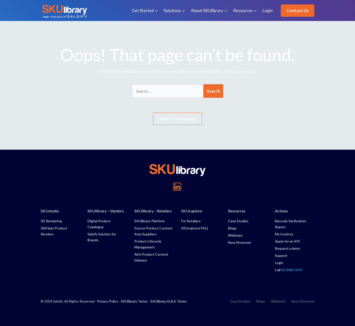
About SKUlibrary (207, 10)
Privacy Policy (107, 301)
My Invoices (284, 234)
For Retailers (191, 221)
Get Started (143, 10)
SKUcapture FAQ (194, 228)
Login (268, 10)
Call (288, 270)
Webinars (235, 235)
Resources (243, 10)
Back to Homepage (177, 118)
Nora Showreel (239, 242)
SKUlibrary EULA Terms (168, 301)
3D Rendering (51, 221)
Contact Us (297, 10)
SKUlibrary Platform (149, 221)
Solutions (172, 10)
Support (281, 255)
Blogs (232, 228)
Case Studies (238, 221)
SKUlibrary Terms (134, 301)
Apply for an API (287, 241)
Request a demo (287, 248)
